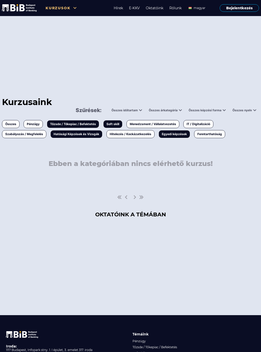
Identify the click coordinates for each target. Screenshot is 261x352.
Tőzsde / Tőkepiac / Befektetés (73, 124)
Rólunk (175, 8)
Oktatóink (154, 8)
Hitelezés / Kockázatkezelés (130, 134)
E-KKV (134, 8)
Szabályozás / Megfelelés (24, 134)
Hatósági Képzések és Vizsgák (76, 134)
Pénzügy (33, 124)
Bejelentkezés (239, 8)
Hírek (118, 8)
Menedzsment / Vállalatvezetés (153, 124)
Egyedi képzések (174, 134)
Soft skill (112, 124)
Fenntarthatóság (209, 134)
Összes (10, 124)
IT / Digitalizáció (198, 124)
